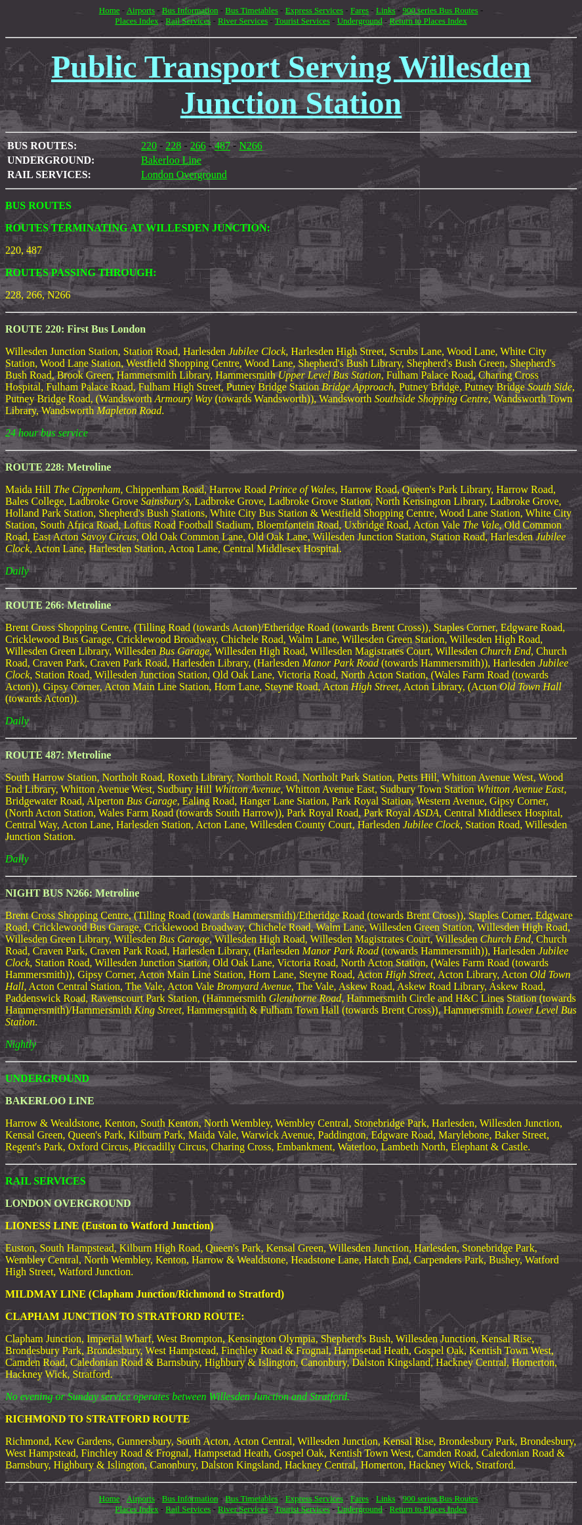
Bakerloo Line (171, 160)
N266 (250, 145)
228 (173, 145)
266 (198, 145)
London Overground (184, 174)
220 (149, 145)
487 (222, 145)
